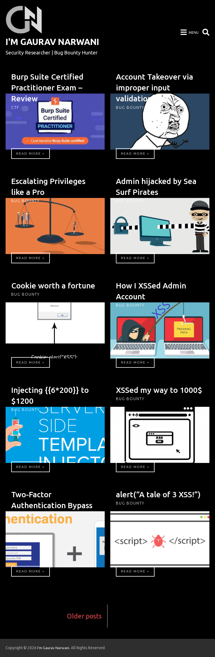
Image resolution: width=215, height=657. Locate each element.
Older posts (84, 616)
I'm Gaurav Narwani (55, 42)
